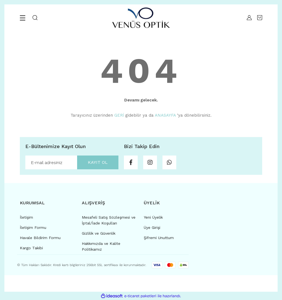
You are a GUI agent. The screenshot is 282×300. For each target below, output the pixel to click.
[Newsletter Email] (71, 162)
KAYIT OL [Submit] (98, 162)
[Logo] (141, 17)
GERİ (119, 115)
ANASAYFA (165, 115)
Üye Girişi (152, 227)
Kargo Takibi (31, 248)
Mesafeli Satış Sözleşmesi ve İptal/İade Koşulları (108, 220)
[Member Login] (248, 17)
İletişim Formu (33, 227)
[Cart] (259, 17)
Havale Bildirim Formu (40, 237)
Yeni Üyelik (153, 217)
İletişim (26, 217)
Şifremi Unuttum (159, 237)
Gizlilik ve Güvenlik (98, 233)
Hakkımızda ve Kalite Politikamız (101, 246)
